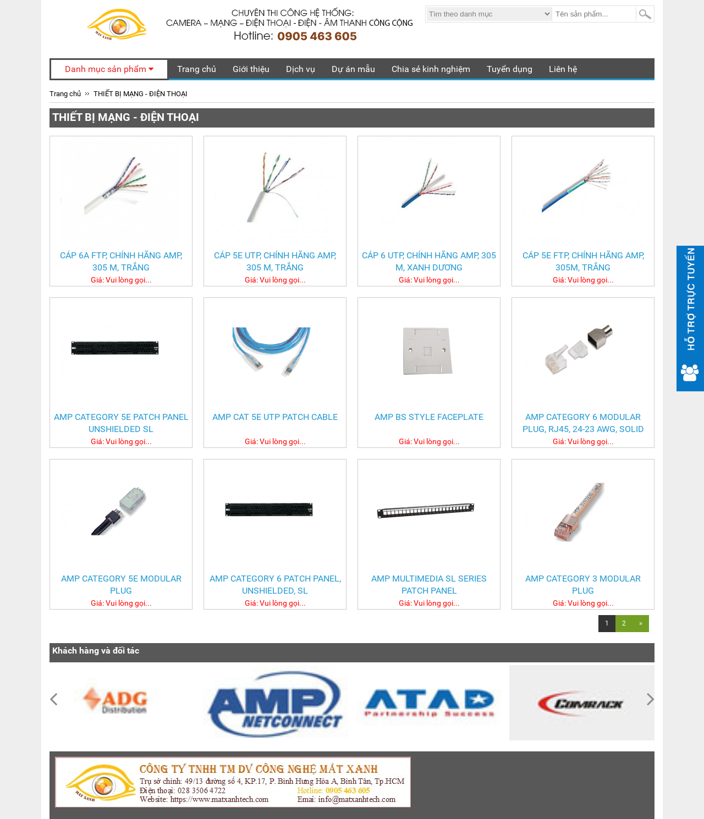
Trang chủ (196, 69)
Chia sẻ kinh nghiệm (431, 69)
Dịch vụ (300, 69)
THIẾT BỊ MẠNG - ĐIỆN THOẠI (141, 94)
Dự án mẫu (353, 69)
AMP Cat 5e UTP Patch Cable (275, 417)
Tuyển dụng (509, 69)
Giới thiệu (251, 69)
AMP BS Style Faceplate (429, 417)
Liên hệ (563, 69)
